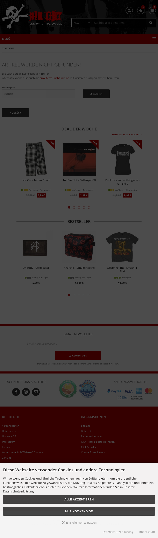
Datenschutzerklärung (118, 532)
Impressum (147, 532)
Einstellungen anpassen (79, 522)
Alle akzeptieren (79, 499)
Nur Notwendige (79, 511)
